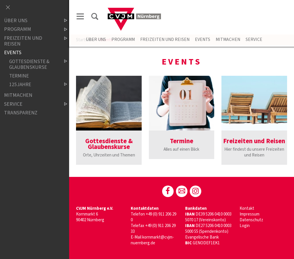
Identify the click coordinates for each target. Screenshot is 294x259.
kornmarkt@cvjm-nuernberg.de (152, 240)
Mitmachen (228, 39)
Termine (19, 76)
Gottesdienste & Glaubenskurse (33, 64)
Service (254, 39)
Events (202, 39)
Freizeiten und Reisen (164, 39)
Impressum (249, 214)
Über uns (96, 39)
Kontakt (247, 208)
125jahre (33, 84)
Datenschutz (251, 220)
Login (245, 226)
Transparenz (20, 112)
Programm (123, 39)
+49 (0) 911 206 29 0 (153, 217)
